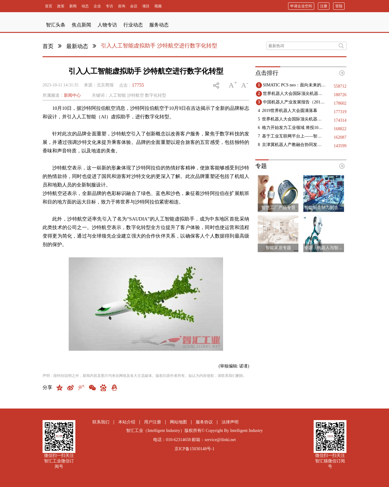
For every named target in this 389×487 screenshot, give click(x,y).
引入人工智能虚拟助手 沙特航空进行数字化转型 (159, 46)
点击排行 (266, 73)
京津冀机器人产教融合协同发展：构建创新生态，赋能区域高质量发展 (293, 144)
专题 (261, 166)
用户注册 (152, 422)
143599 (340, 146)
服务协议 (204, 422)
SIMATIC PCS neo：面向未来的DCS (294, 85)
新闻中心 (72, 95)
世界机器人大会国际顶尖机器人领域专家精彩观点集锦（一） (293, 119)
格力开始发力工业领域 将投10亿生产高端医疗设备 (293, 127)
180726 (340, 94)
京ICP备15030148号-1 (194, 449)
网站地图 (178, 422)
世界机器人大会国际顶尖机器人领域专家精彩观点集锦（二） (294, 93)
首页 (48, 46)
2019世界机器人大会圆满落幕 (289, 110)
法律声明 (230, 422)
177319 (340, 112)
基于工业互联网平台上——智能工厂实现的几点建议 (293, 136)
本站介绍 (126, 422)
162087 (340, 137)
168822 (340, 129)
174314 (340, 120)
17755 (138, 85)
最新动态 (77, 46)
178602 (340, 103)
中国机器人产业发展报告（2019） (294, 102)
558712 (340, 86)
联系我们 (100, 422)
